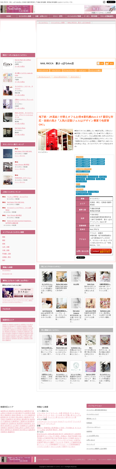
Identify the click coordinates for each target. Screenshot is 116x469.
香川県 (21, 338)
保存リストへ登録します (109, 64)
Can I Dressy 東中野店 (22, 164)
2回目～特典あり (61, 436)
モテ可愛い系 (67, 415)
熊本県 (28, 333)
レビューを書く (95, 70)
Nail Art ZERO (90, 374)
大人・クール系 (56, 415)
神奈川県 (8, 328)
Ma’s (90, 348)
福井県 (14, 331)
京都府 (19, 328)
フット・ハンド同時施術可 (49, 444)
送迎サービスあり (68, 446)
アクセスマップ (69, 70)
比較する (100, 63)
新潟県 (9, 333)
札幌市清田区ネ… (61, 311)
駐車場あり (56, 428)
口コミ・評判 (57, 16)
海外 (3, 260)
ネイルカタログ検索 (74, 16)
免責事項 (89, 431)
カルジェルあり (56, 446)
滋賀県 (5, 324)
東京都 (13, 326)
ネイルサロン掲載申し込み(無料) (97, 448)
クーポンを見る (20, 66)
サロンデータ (43, 70)
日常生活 (66, 413)
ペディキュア (50, 423)
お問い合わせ (91, 440)
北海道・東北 (6, 257)
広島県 (21, 333)
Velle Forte (90, 284)
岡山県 (7, 329)
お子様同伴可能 (48, 438)
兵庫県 (27, 331)
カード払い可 (50, 436)
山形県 (27, 336)
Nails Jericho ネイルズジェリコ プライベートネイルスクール (24, 115)
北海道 (6, 326)
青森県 (8, 415)
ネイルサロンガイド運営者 (61, 459)
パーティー (46, 415)
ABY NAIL (105, 348)
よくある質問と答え (93, 436)
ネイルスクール (7, 274)
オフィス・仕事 (56, 413)
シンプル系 (43, 417)
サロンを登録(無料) (106, 16)
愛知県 (8, 331)
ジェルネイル (42, 421)
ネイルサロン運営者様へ (42, 459)
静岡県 (26, 328)
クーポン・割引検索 (90, 16)
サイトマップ (91, 444)
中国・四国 (5, 250)
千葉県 (20, 331)
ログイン (87, 13)
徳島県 (14, 336)
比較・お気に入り (41, 16)
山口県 (21, 335)
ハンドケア (68, 421)
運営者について (91, 418)
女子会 (39, 415)
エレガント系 (63, 417)
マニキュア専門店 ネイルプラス (17, 197)
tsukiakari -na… (76, 348)
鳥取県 (12, 324)
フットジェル (52, 421)
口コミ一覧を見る (20, 155)
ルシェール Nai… (76, 374)
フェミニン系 (52, 417)
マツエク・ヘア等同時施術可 (69, 444)
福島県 (27, 338)
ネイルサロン (6, 270)
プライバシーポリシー (93, 427)
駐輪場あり (48, 428)
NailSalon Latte (105, 311)
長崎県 (26, 329)
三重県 (23, 421)
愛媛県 (8, 340)
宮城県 (15, 333)
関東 (3, 237)
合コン (77, 413)
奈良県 (14, 335)
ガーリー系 (72, 417)
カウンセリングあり (49, 440)
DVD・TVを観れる (67, 428)
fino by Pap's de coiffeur (23, 60)
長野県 (9, 338)
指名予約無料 (73, 436)
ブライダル (41, 413)
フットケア (77, 421)
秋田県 (28, 423)
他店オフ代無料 (68, 438)
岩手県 (20, 329)
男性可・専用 (57, 430)
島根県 (25, 326)
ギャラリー (56, 70)
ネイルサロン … (61, 374)
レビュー (82, 70)
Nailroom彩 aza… (47, 348)
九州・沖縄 (5, 247)
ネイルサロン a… (47, 284)
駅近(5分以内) (42, 434)
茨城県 (26, 335)
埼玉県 (17, 419)
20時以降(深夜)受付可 (55, 434)
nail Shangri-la (47, 311)
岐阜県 (17, 324)
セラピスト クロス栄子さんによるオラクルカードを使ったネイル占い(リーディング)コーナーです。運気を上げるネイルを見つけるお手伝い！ (17, 299)
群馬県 (15, 338)
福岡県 (24, 324)
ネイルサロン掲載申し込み (107, 459)
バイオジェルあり (43, 446)
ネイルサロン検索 (25, 16)
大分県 (8, 335)
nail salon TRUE (90, 311)
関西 (3, 240)
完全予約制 (58, 438)
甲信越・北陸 (6, 254)
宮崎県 (8, 336)
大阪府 (13, 329)
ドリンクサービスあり (65, 440)
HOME (8, 16)
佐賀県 (20, 326)
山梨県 (31, 426)
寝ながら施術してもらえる (53, 442)
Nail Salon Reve (20, 128)
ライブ (48, 413)
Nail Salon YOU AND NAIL (23, 151)
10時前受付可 (69, 434)
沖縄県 (4, 432)
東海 (3, 244)
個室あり (40, 428)
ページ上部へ (114, 395)
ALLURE (76, 284)
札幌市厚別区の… (105, 284)
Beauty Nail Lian (61, 348)
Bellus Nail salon (61, 284)
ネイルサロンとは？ (93, 414)
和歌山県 (20, 336)
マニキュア (41, 423)
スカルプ (60, 421)
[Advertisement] (18, 35)
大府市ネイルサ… (47, 374)
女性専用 (49, 430)
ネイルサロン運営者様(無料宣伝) (97, 410)
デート (72, 413)
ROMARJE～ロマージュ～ (23, 178)
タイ (14, 328)
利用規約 (89, 423)
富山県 (30, 324)
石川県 (12, 417)
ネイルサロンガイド (59, 466)
